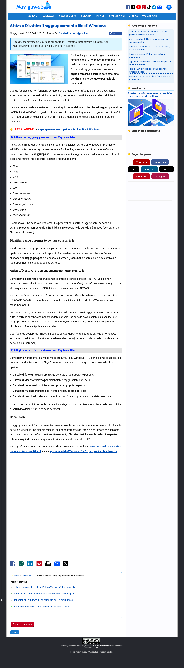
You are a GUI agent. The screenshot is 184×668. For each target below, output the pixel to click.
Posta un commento (22, 624)
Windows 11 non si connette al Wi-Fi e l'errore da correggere (44, 593)
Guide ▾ (32, 16)
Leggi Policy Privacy (78, 652)
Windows (49, 16)
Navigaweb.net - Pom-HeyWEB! (76, 646)
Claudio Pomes (66, 33)
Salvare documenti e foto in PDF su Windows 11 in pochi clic (44, 587)
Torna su (15, 632)
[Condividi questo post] (115, 33)
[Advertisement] (66, 490)
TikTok (166, 169)
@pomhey (82, 33)
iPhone (100, 16)
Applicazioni (117, 16)
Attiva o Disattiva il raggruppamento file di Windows (58, 25)
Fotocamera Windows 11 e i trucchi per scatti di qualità (41, 606)
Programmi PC (68, 16)
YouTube (141, 162)
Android (86, 16)
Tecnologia (149, 16)
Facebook (159, 162)
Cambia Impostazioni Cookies (101, 652)
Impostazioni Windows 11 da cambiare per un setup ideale (43, 600)
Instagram (160, 176)
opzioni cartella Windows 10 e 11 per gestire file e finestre (83, 451)
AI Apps (133, 16)
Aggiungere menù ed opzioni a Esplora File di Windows (68, 129)
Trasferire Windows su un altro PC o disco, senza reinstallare (150, 95)
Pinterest (141, 176)
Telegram (149, 169)
